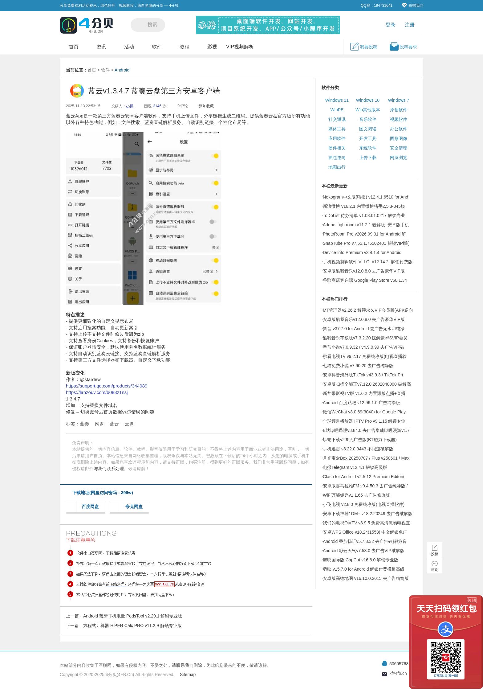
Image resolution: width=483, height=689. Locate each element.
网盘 (99, 423)
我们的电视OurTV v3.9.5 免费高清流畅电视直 (366, 522)
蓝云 (114, 423)
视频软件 (398, 119)
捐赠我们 (412, 5)
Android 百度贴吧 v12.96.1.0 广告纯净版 (361, 402)
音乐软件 (367, 119)
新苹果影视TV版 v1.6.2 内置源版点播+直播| (365, 393)
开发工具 (367, 138)
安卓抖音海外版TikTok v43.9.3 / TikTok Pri (363, 374)
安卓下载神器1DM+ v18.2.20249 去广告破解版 (367, 513)
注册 (410, 24)
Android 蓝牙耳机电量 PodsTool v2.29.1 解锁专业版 (132, 615)
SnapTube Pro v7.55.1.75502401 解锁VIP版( (366, 243)
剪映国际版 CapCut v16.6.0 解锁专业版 (360, 559)
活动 (129, 46)
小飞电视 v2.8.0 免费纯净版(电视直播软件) (363, 504)
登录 (391, 24)
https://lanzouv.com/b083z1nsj (97, 392)
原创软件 (398, 109)
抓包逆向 (337, 157)
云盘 (129, 423)
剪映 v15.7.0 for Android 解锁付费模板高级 (363, 569)
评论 (434, 570)
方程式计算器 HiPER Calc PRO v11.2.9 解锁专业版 (132, 625)
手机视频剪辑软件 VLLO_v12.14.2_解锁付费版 (367, 261)
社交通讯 (337, 119)
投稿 (434, 554)
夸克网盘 (128, 506)
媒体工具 (337, 128)
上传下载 (367, 157)
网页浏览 (398, 157)
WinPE (337, 109)
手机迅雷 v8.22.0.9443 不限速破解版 (358, 448)
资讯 (101, 46)
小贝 (129, 106)
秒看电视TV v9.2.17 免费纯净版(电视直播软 (365, 356)
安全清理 (398, 148)
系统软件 (367, 148)
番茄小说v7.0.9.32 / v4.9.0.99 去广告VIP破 (363, 347)
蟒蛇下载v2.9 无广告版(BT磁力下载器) (360, 439)
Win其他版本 (367, 109)
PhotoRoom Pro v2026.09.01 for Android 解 (364, 234)
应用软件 (337, 138)
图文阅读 (367, 128)
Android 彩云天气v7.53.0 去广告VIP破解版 (363, 550)
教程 (184, 46)
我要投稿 (363, 46)
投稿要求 (403, 46)
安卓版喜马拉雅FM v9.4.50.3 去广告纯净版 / (365, 485)
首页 (74, 46)
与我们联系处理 (109, 468)
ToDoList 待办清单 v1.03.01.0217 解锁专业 (364, 215)
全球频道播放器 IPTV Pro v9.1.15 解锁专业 (364, 421)
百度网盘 (84, 506)
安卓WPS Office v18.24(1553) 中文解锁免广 (365, 532)
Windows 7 (398, 100)
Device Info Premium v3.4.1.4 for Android (362, 252)
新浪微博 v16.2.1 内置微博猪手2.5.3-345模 (364, 206)
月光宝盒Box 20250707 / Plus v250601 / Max (366, 458)
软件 (157, 46)
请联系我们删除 (187, 665)
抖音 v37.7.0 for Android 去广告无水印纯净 (363, 328)
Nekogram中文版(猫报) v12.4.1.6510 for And (365, 197)
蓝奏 (84, 423)
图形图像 (398, 138)
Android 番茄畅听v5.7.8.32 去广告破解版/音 (365, 541)
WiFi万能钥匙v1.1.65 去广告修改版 (356, 495)
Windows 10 (368, 100)
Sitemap (188, 674)
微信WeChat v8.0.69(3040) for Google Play (364, 411)
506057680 (400, 663)
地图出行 (337, 167)
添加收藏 (206, 106)
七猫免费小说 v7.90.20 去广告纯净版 (358, 365)
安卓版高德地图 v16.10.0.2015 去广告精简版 (366, 578)
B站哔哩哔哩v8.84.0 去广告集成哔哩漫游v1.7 (366, 430)
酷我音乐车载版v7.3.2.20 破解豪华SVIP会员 (365, 337)
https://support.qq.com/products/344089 (106, 385)
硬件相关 (337, 148)
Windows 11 (337, 100)
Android (122, 70)
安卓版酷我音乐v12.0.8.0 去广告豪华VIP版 (364, 271)
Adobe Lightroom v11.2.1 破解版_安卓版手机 (366, 224)
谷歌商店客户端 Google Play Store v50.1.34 (365, 280)
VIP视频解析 (240, 46)
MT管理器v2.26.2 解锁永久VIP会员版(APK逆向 (368, 310)
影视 (212, 46)
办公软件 (398, 128)
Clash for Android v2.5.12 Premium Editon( (363, 476)
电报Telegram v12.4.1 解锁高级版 (355, 467)
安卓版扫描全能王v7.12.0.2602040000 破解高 (367, 384)
